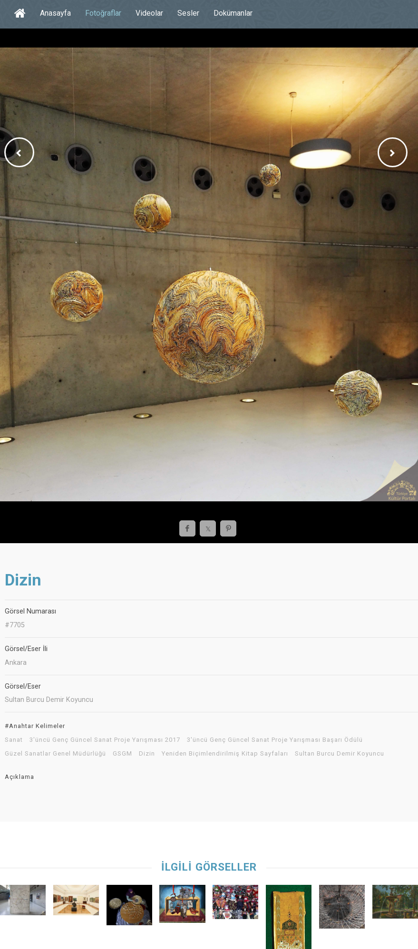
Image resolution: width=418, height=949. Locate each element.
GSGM (122, 753)
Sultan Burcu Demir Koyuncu (339, 753)
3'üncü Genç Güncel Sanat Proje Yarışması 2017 (104, 740)
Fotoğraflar (103, 13)
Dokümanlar (233, 13)
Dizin (147, 753)
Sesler (188, 13)
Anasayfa (55, 13)
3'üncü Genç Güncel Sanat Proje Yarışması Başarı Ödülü (275, 740)
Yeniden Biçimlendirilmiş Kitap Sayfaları (225, 753)
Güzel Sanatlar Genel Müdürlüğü (55, 753)
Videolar (149, 13)
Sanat (14, 740)
